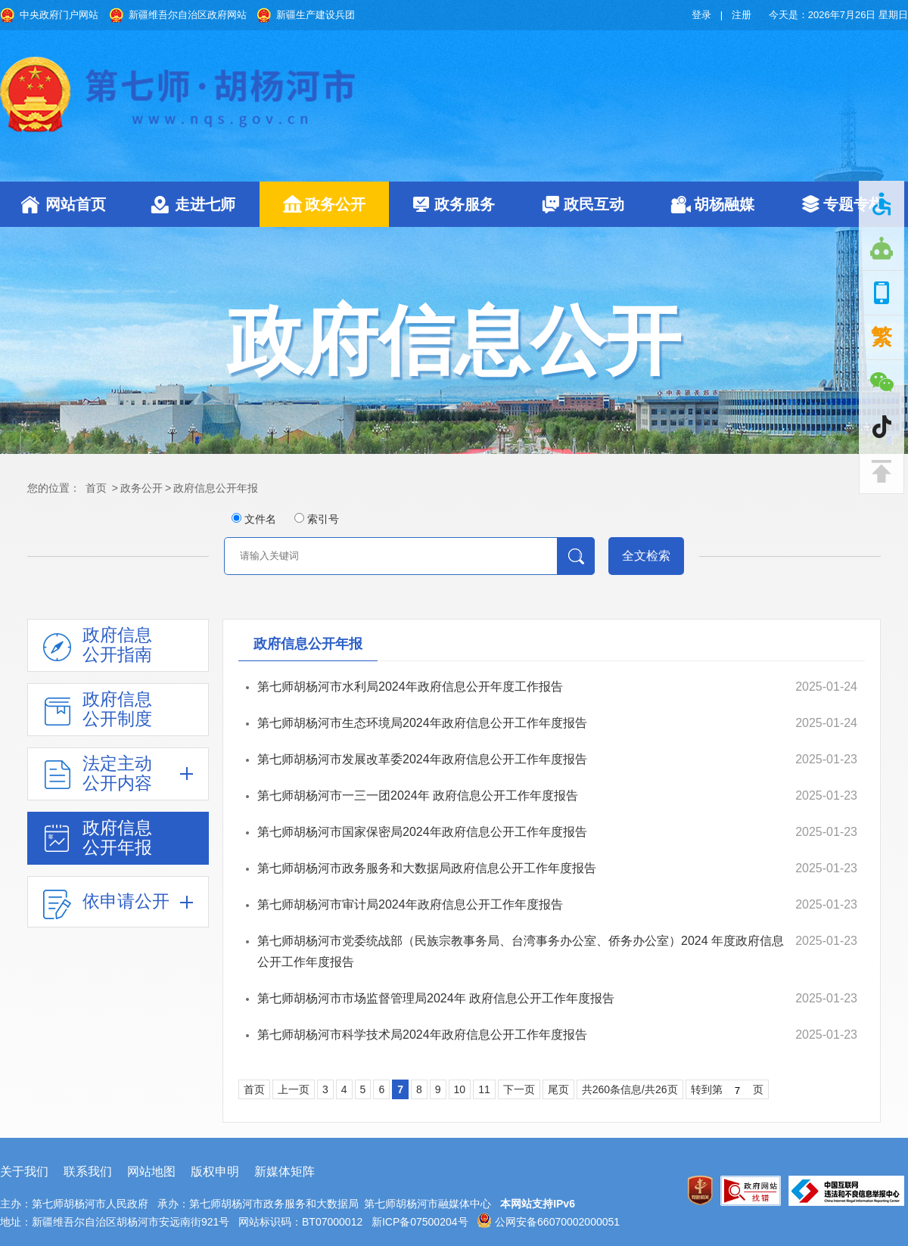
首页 (96, 488)
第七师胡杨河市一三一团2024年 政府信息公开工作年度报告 (417, 795)
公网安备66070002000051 (548, 1222)
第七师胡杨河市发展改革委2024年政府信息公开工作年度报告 (422, 759)
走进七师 (205, 204)
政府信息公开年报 (215, 488)
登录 (701, 14)
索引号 (323, 519)
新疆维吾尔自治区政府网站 (188, 14)
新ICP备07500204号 (420, 1222)
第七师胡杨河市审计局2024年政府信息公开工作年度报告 (410, 904)
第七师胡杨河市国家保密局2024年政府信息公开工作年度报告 (422, 831)
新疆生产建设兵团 (315, 14)
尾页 (558, 1089)
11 (484, 1089)
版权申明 (215, 1171)
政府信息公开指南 (117, 644)
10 (460, 1089)
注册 (741, 14)
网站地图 (151, 1171)
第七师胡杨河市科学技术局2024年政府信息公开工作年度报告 (422, 1034)
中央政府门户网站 (59, 14)
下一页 (519, 1089)
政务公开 (335, 204)
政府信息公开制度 (117, 709)
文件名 (260, 519)
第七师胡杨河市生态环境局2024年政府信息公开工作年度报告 (422, 722)
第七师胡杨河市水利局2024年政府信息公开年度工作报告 (410, 686)
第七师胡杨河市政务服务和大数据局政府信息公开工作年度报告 (426, 868)
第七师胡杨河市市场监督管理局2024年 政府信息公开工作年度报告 (435, 998)
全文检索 (646, 555)
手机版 (881, 292)
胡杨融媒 (724, 204)
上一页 (293, 1089)
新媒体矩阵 (284, 1171)
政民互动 (594, 204)
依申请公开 (125, 901)
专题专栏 (853, 204)
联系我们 (88, 1171)
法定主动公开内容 (117, 773)
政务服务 (464, 204)
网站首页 (75, 204)
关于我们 (24, 1171)
